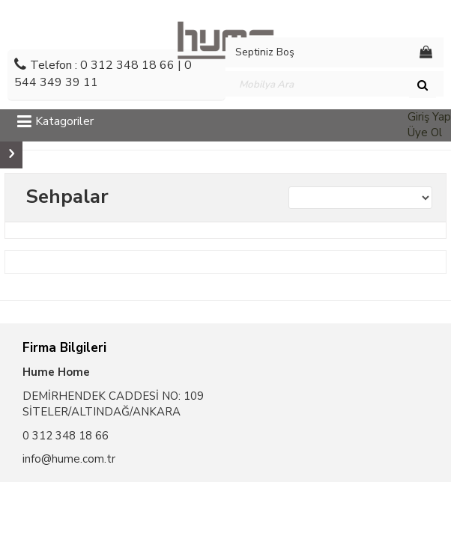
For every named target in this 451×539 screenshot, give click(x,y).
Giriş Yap (429, 116)
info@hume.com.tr (68, 458)
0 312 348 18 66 (65, 435)
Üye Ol (425, 132)
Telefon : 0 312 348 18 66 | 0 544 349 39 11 (103, 74)
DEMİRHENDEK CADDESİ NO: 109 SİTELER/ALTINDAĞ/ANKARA (113, 404)
